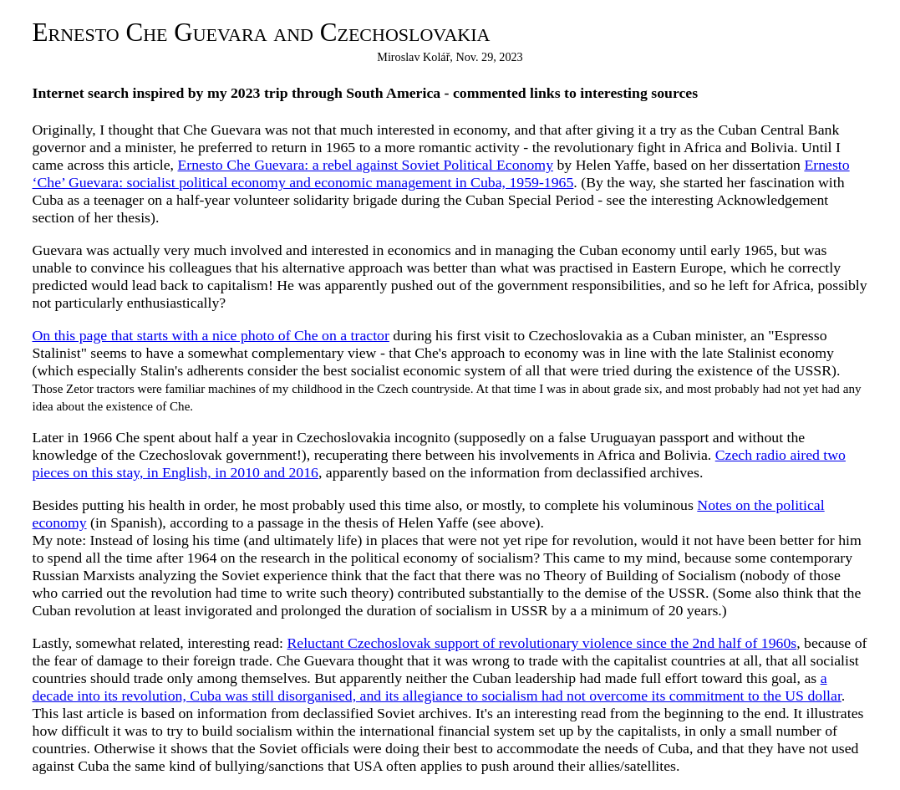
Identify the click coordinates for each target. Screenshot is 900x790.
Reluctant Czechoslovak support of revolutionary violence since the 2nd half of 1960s (541, 643)
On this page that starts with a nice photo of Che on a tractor (211, 335)
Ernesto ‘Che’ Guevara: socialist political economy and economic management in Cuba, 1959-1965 (441, 173)
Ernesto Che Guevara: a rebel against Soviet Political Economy (365, 164)
